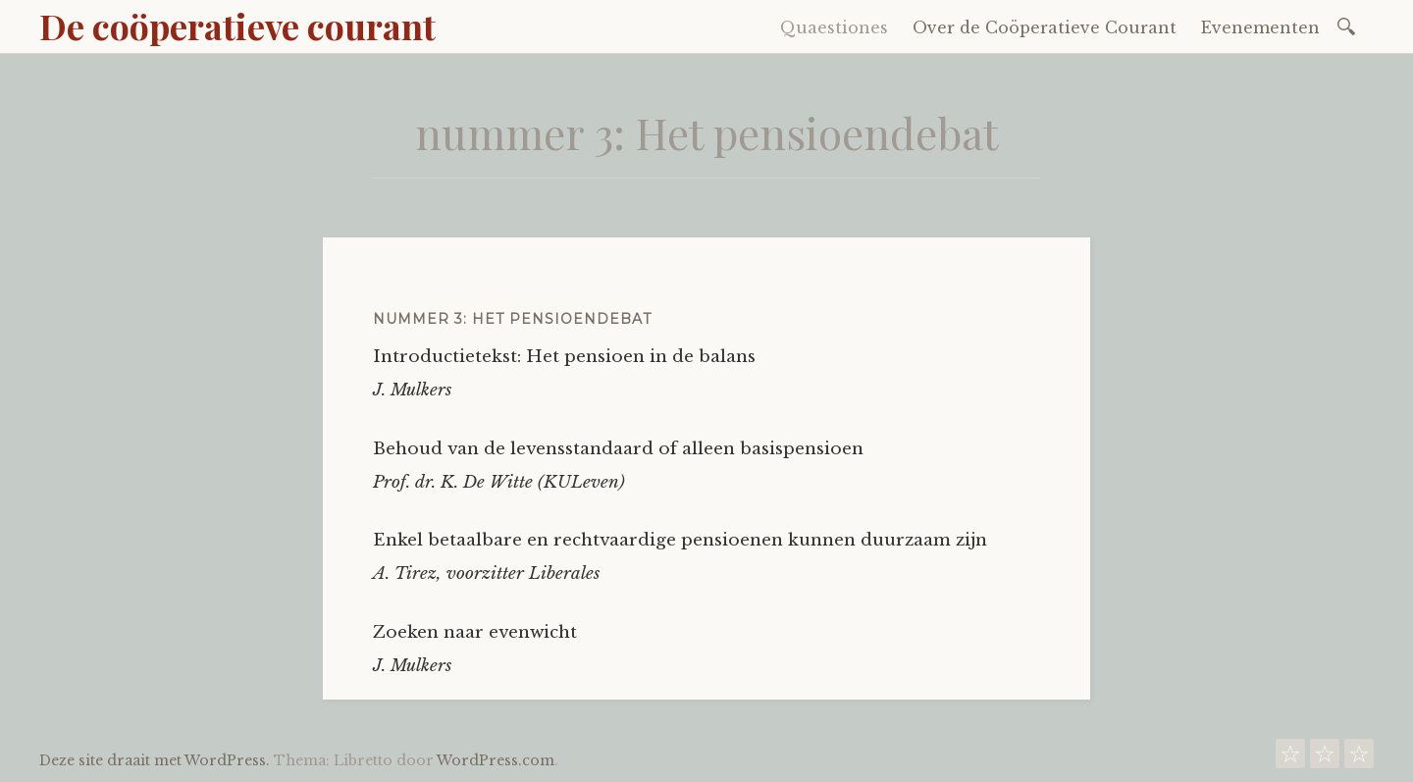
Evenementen (1260, 27)
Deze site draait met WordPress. (154, 760)
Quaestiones (834, 27)
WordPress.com (495, 760)
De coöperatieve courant (237, 25)
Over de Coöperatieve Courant (1045, 27)
